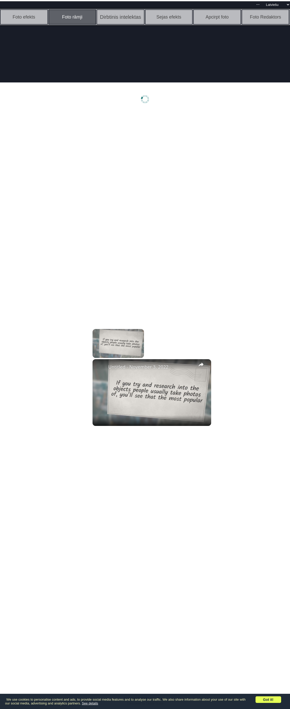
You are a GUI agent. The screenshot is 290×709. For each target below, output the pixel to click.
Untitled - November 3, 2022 (138, 367)
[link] (101, 367)
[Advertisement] (39, 192)
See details (90, 703)
